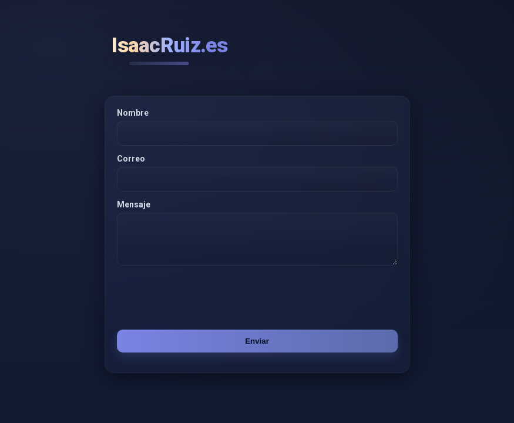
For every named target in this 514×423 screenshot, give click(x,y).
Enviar (257, 348)
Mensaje (133, 204)
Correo (131, 158)
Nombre (133, 113)
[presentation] (202, 304)
